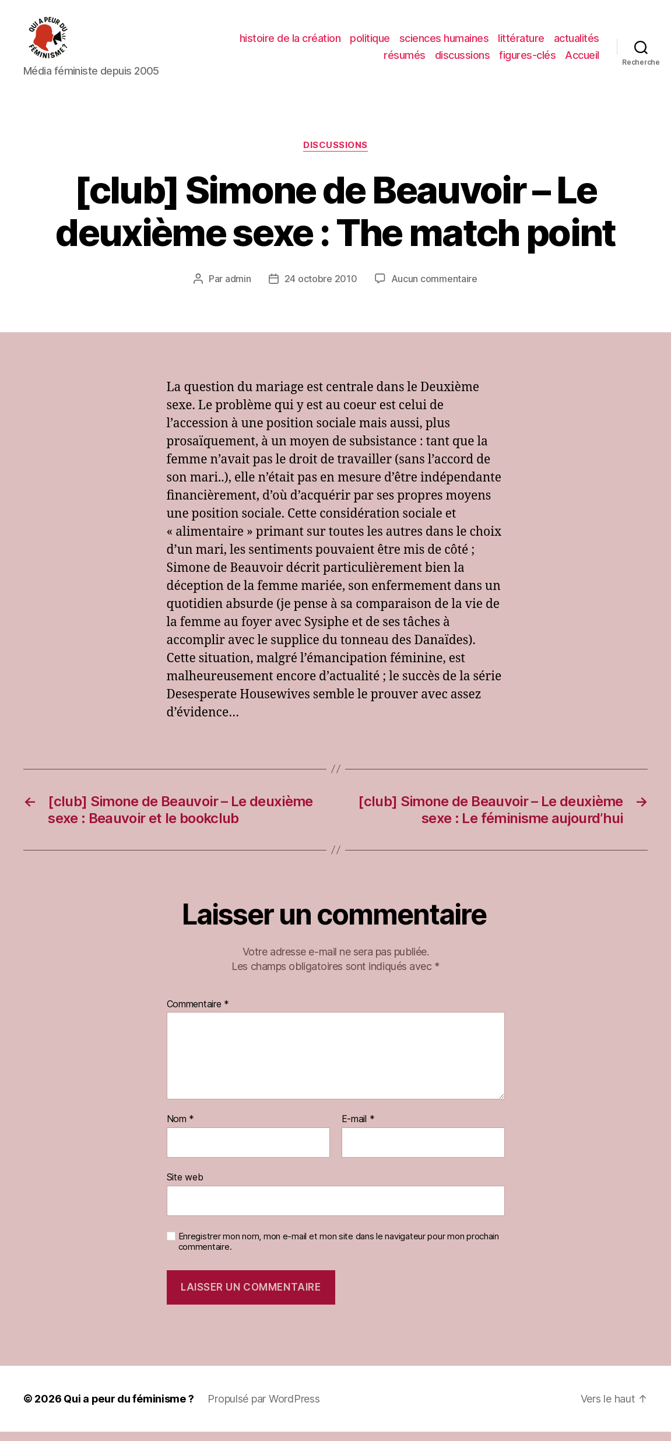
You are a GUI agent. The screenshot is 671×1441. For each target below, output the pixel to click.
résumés (405, 60)
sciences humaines (444, 43)
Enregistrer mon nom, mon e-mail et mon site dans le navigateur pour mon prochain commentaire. (338, 1251)
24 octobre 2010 (320, 288)
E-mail (358, 1129)
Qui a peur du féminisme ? (129, 1408)
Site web (185, 1187)
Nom (181, 1129)
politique (370, 43)
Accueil (582, 60)
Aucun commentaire (434, 288)
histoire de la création (290, 43)
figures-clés (527, 60)
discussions (462, 60)
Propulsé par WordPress (263, 1408)
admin (238, 288)
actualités (576, 43)
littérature (521, 43)
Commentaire (198, 1014)
